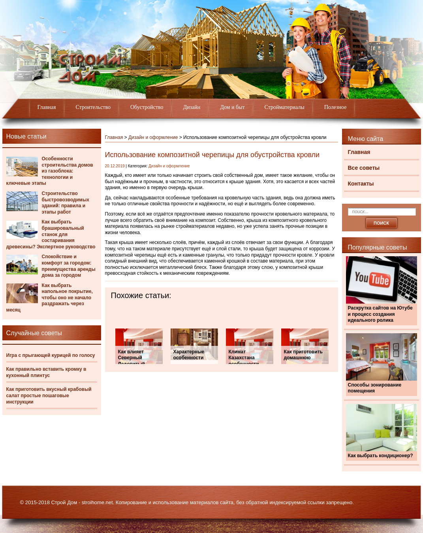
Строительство (93, 107)
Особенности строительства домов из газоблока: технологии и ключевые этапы (49, 171)
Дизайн (192, 107)
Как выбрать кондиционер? (380, 455)
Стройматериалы (285, 107)
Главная (47, 107)
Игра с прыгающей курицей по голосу (50, 355)
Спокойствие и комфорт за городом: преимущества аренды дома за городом (69, 266)
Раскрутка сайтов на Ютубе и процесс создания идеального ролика (380, 314)
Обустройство (147, 107)
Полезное (335, 107)
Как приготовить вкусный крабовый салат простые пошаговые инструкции (49, 395)
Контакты (361, 183)
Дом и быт (232, 107)
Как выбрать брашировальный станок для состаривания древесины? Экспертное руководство (51, 234)
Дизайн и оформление (153, 137)
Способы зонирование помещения (375, 388)
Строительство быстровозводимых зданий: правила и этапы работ (65, 203)
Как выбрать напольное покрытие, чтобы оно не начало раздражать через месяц (49, 298)
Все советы (364, 168)
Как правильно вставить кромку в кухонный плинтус (46, 372)
